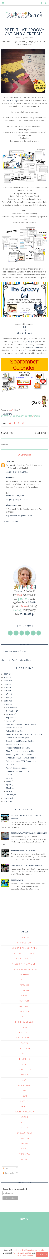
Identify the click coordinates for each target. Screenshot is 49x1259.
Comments (8, 1173)
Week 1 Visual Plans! (14, 744)
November (11, 711)
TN (24, 330)
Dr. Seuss (24, 980)
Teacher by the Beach (21, 1250)
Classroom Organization (24, 969)
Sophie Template (38, 1250)
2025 (6, 674)
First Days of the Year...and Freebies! (29, 833)
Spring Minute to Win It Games (26, 865)
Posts (6, 1168)
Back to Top (42, 1254)
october (24, 1101)
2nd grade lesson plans (24, 948)
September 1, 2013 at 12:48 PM (19, 516)
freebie (24, 1064)
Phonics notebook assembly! (18, 748)
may (24, 1091)
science (24, 1128)
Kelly (8, 477)
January (9, 795)
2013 (6, 704)
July (8, 775)
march (24, 1075)
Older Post (41, 433)
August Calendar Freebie (16, 768)
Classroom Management (24, 964)
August (9, 721)
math (24, 1080)
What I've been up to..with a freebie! (21, 758)
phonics (25, 1106)
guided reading (24, 1070)
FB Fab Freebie (34, 347)
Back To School (24, 959)
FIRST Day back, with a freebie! (19, 754)
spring (24, 1143)
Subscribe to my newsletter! (15, 1189)
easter (24, 1043)
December (10, 707)
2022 (6, 681)
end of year (24, 1048)
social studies (24, 1133)
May (8, 781)
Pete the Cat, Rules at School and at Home (24, 734)
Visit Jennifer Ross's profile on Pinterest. (17, 660)
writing (25, 1159)
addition (24, 1011)
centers (28, 416)
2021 (6, 684)
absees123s (11, 505)
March (9, 788)
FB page (30, 341)
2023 (6, 677)
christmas (24, 1033)
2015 (6, 697)
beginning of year (24, 1022)
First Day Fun (17, 880)
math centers (24, 1085)
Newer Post (8, 433)
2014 (6, 701)
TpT (24, 327)
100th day (24, 937)
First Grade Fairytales (15, 496)
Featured (24, 985)
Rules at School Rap (14, 731)
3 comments (6, 414)
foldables (24, 1059)
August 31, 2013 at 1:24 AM (17, 500)
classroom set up (24, 1038)
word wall (24, 1154)
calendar (20, 416)
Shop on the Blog (24, 333)
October (10, 714)
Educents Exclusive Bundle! (17, 771)
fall (24, 1054)
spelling (24, 1138)
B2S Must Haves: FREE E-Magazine (21, 761)
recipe (24, 1122)
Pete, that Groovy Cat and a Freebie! (21, 724)
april (24, 1017)
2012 (6, 798)
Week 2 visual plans (14, 728)
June (8, 778)
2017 (6, 691)
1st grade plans (24, 943)
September (11, 718)
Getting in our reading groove (18, 738)
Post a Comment (11, 521)
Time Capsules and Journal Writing (20, 751)
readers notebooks (24, 1112)
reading (36, 416)
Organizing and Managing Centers (20, 741)
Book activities (8, 416)
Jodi (8, 461)
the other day (11, 100)
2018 (6, 687)
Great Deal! (10, 764)
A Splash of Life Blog (24, 953)
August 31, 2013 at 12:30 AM (17, 472)
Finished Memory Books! (23, 850)
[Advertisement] (25, 544)
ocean (24, 1096)
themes (24, 1149)
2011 (6, 801)
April (8, 785)
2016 (6, 694)
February (10, 791)
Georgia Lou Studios (22, 1253)
